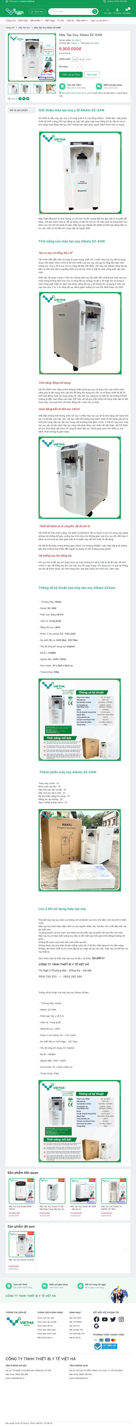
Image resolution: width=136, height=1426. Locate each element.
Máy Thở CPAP (75, 1318)
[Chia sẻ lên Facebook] (20, 98)
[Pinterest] (24, 98)
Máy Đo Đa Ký (75, 1338)
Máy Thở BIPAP (75, 1322)
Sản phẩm (35, 20)
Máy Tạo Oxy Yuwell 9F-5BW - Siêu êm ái (83, 1207)
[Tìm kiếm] (94, 11)
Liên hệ (70, 20)
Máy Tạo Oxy (74, 1326)
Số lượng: (63, 66)
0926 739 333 (85, 1374)
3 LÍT (88, 59)
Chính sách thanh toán (46, 1334)
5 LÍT (75, 59)
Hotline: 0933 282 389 (115, 1)
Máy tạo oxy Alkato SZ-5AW (87, 225)
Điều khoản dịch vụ (45, 1338)
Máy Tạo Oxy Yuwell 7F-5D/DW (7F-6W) (111, 1207)
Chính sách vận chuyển (47, 1322)
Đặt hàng (50, 20)
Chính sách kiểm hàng (46, 1330)
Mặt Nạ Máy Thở (76, 1330)
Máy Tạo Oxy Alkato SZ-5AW (21, 1260)
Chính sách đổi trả (44, 1326)
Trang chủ (11, 20)
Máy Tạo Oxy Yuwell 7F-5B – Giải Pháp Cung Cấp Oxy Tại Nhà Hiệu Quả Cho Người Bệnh (52, 1207)
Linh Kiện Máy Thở (76, 1334)
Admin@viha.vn (18, 1378)
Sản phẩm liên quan (23, 1173)
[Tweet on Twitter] (27, 98)
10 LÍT (81, 59)
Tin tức (60, 20)
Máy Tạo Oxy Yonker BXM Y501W (20, 1207)
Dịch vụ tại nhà (99, 20)
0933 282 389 (21, 1374)
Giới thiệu (23, 20)
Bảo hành (81, 20)
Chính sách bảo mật (45, 1318)
